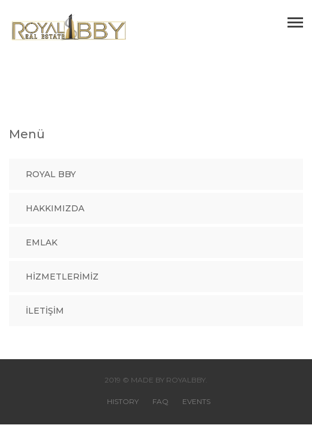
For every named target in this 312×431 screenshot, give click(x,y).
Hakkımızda (55, 208)
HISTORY (123, 401)
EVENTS (196, 401)
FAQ (160, 401)
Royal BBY (51, 174)
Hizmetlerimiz (62, 276)
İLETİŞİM (45, 310)
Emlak (41, 242)
